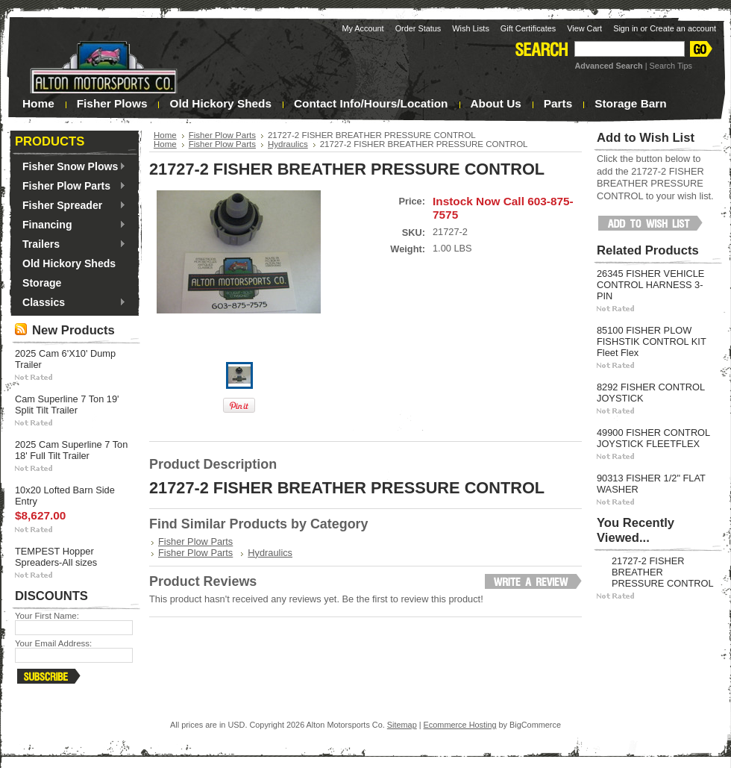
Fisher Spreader (70, 206)
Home (165, 135)
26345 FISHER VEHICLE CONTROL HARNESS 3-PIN (650, 285)
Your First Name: (47, 615)
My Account (362, 28)
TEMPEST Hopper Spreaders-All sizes (56, 557)
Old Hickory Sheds (69, 263)
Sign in (625, 28)
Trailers (70, 245)
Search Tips (671, 65)
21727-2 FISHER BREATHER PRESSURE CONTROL (663, 572)
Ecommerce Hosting (460, 724)
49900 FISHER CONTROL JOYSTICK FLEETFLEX (653, 438)
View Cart (584, 28)
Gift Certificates (528, 28)
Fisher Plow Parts (70, 186)
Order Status (418, 28)
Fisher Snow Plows (70, 167)
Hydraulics (288, 144)
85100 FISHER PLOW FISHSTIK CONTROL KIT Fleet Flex (651, 341)
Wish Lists (470, 28)
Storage (41, 283)
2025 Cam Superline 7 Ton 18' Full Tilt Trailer (71, 450)
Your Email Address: (53, 643)
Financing (70, 225)
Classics (70, 303)
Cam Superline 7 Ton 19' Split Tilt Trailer (67, 404)
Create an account (683, 28)
